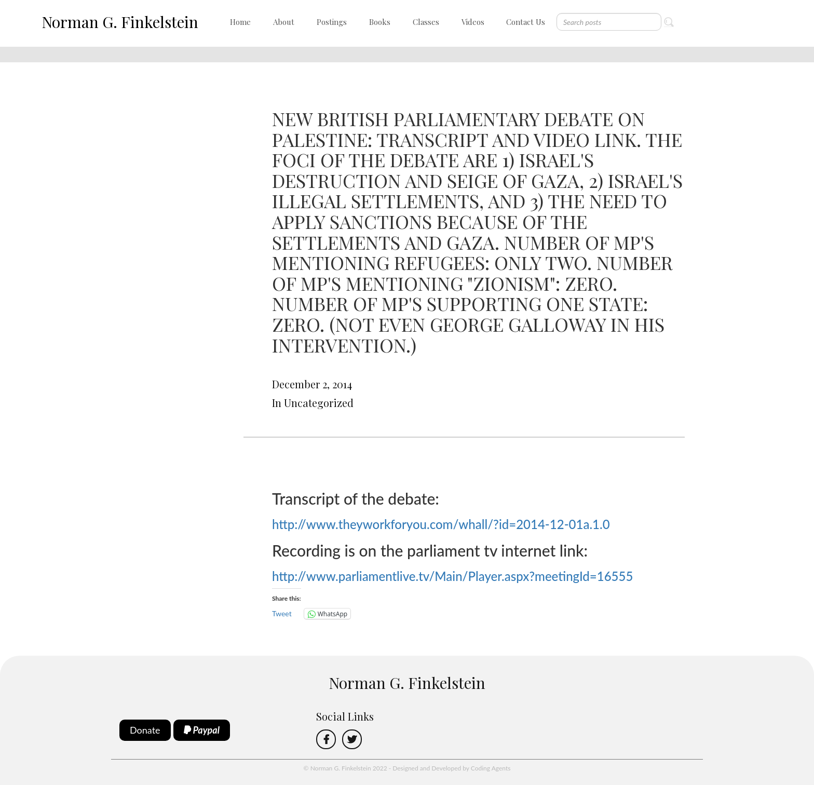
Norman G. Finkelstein (120, 21)
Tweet (282, 613)
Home (240, 22)
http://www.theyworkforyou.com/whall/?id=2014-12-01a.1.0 (441, 524)
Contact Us (525, 22)
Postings (332, 22)
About (283, 22)
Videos (473, 22)
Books (379, 22)
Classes (426, 22)
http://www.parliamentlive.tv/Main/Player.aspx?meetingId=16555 (452, 576)
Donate (145, 730)
